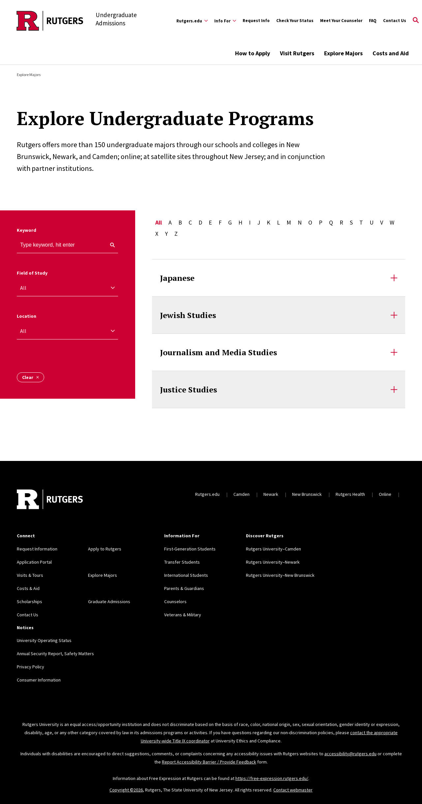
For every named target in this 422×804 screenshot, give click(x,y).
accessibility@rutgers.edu (350, 754)
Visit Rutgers (297, 53)
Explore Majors (343, 53)
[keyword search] (110, 245)
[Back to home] (50, 500)
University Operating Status (44, 640)
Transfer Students (182, 562)
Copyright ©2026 (126, 790)
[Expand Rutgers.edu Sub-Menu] (192, 20)
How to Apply (252, 53)
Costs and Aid (391, 53)
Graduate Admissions (109, 601)
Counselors (175, 601)
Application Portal (34, 562)
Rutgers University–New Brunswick (280, 575)
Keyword (26, 230)
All (158, 222)
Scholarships (29, 601)
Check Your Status (295, 20)
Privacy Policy (30, 667)
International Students (186, 575)
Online (385, 494)
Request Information (37, 549)
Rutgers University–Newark (273, 562)
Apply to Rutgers (104, 549)
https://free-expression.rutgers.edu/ (271, 778)
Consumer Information (39, 680)
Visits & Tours (30, 575)
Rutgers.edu (207, 494)
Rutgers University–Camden (273, 549)
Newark (270, 494)
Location (26, 316)
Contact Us (394, 20)
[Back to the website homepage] (50, 21)
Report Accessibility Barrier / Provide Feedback (209, 762)
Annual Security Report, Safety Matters (55, 654)
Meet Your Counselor (341, 20)
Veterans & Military (182, 615)
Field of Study (32, 273)
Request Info (256, 20)
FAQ (373, 20)
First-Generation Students (190, 549)
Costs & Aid (28, 588)
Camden (241, 494)
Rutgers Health (350, 494)
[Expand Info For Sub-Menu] (225, 20)
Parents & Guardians (184, 588)
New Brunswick (307, 494)
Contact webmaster (293, 790)
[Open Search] (416, 21)
